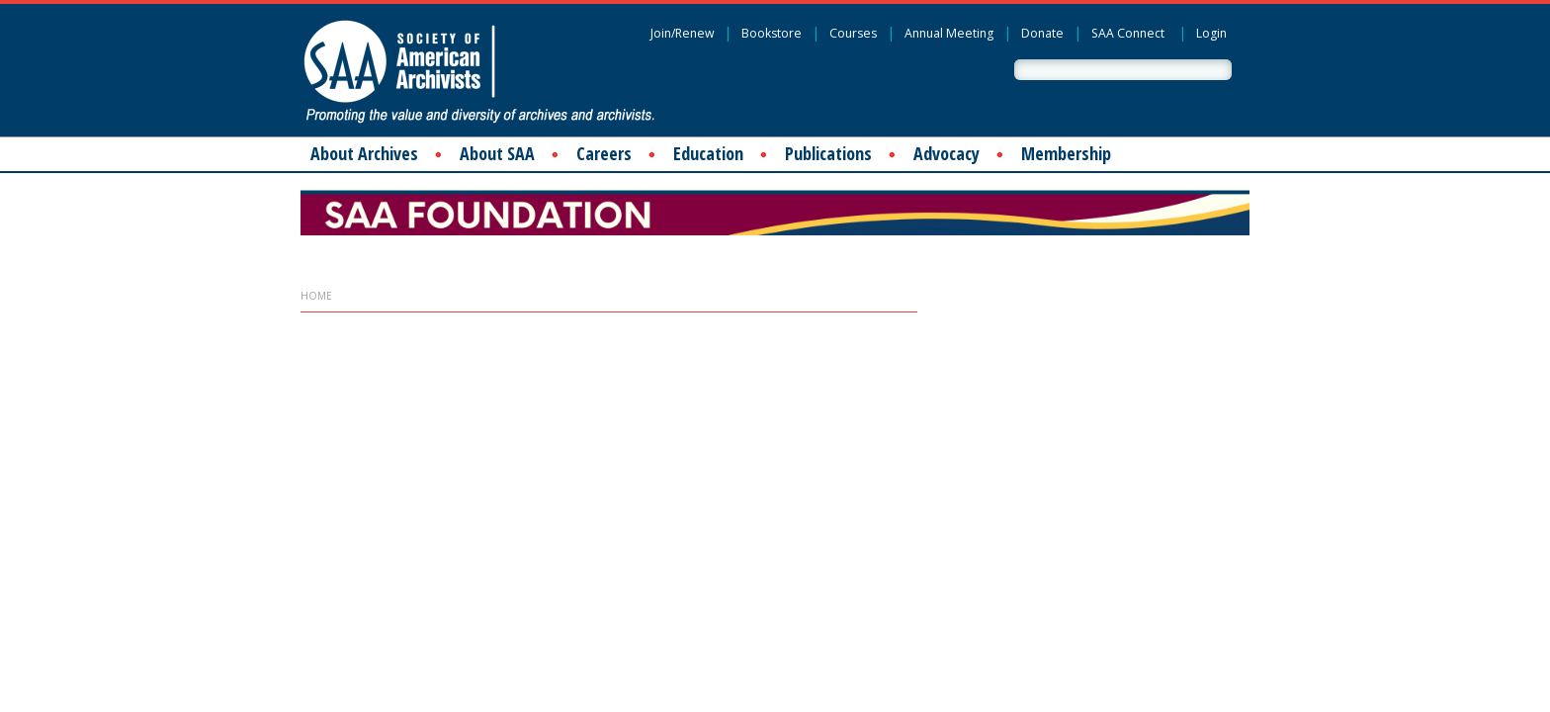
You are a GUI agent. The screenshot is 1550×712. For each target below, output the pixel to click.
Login (1211, 33)
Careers (604, 153)
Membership (1066, 153)
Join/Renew (682, 33)
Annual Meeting (948, 33)
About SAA (497, 153)
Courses (853, 33)
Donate (1042, 33)
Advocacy (946, 153)
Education (708, 153)
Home (316, 296)
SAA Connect (1127, 33)
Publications (828, 153)
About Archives (364, 153)
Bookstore (771, 33)
